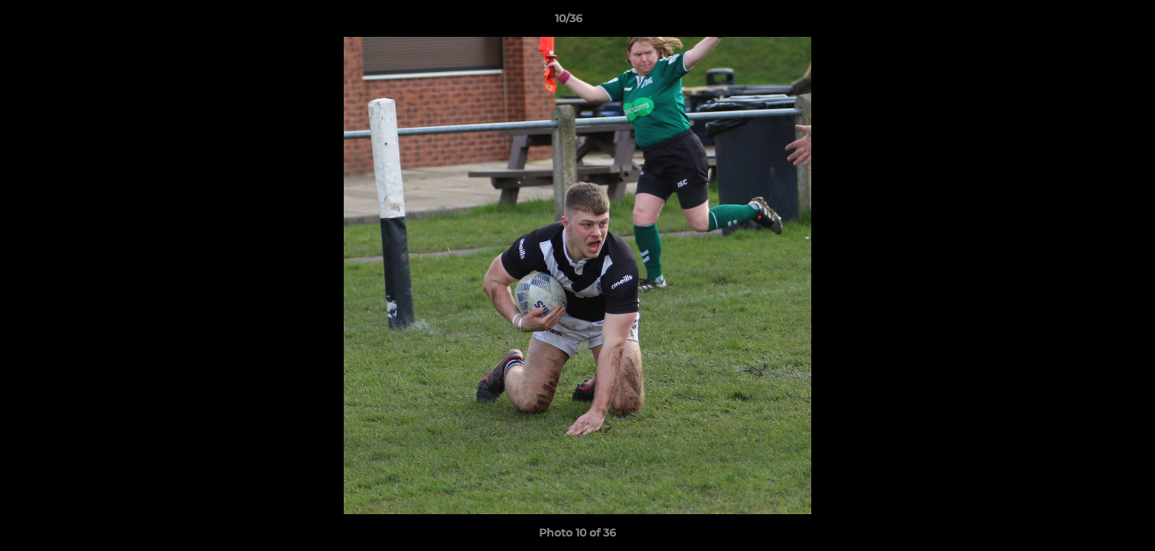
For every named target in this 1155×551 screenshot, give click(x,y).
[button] (1091, 22)
